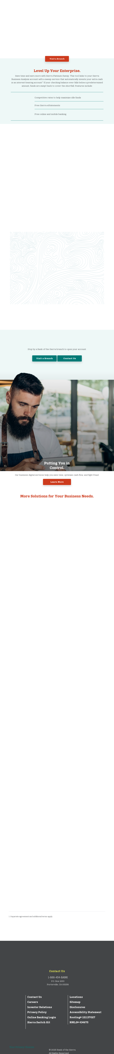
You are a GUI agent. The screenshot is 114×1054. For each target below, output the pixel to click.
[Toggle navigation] (103, 7)
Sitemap (75, 1002)
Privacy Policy (37, 1012)
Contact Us (57, 971)
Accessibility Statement (85, 1012)
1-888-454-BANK (58, 977)
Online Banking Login (41, 1017)
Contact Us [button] (69, 358)
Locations (76, 997)
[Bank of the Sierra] (33, 6)
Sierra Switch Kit (38, 1022)
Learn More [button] (57, 482)
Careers (32, 1002)
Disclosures (77, 1007)
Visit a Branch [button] (57, 59)
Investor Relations (39, 1007)
